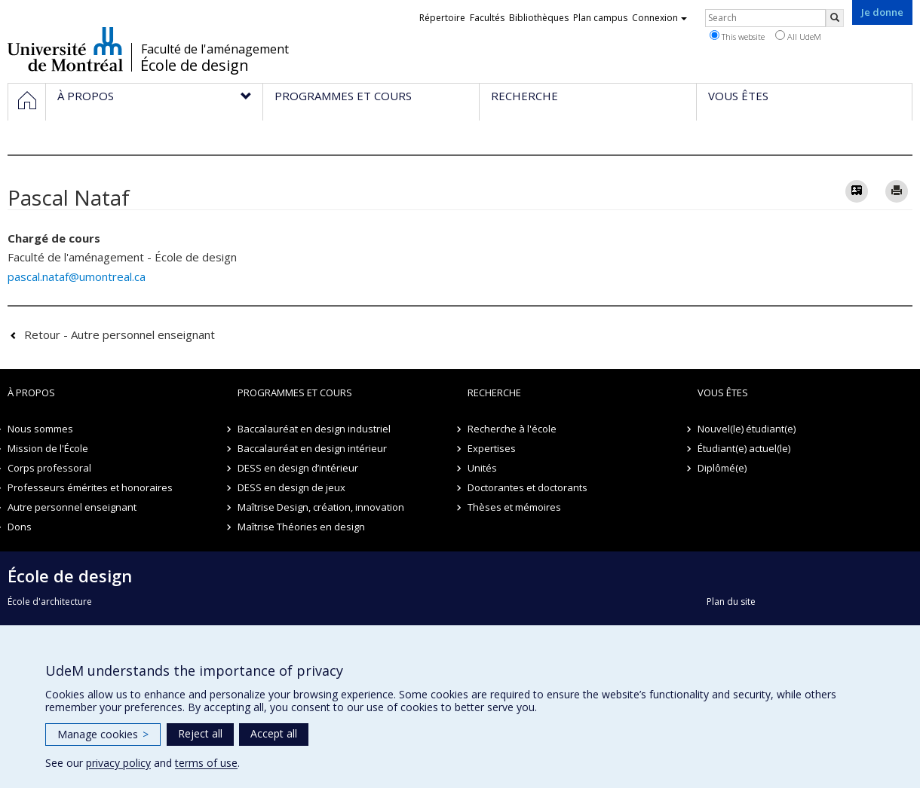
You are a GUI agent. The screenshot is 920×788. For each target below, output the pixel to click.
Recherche (494, 392)
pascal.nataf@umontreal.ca (77, 276)
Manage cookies (103, 734)
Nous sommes (40, 428)
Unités (482, 468)
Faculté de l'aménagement (215, 49)
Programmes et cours (295, 392)
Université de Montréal (65, 49)
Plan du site (731, 601)
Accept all (273, 733)
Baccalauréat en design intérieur (312, 448)
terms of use (206, 763)
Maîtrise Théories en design (301, 526)
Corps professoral (49, 468)
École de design (194, 65)
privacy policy (118, 763)
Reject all (200, 733)
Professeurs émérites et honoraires (90, 487)
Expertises (492, 448)
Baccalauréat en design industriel (314, 428)
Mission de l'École (48, 448)
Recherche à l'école (512, 428)
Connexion (659, 17)
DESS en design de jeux (291, 487)
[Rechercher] (835, 18)
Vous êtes (723, 392)
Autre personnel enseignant (72, 507)
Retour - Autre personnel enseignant (119, 334)
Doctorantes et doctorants (527, 487)
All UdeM (798, 36)
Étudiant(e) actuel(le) (744, 448)
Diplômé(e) (722, 468)
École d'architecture (50, 601)
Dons (20, 526)
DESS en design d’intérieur (298, 468)
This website (737, 36)
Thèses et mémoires (514, 507)
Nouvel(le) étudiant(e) (747, 428)
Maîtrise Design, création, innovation (321, 507)
